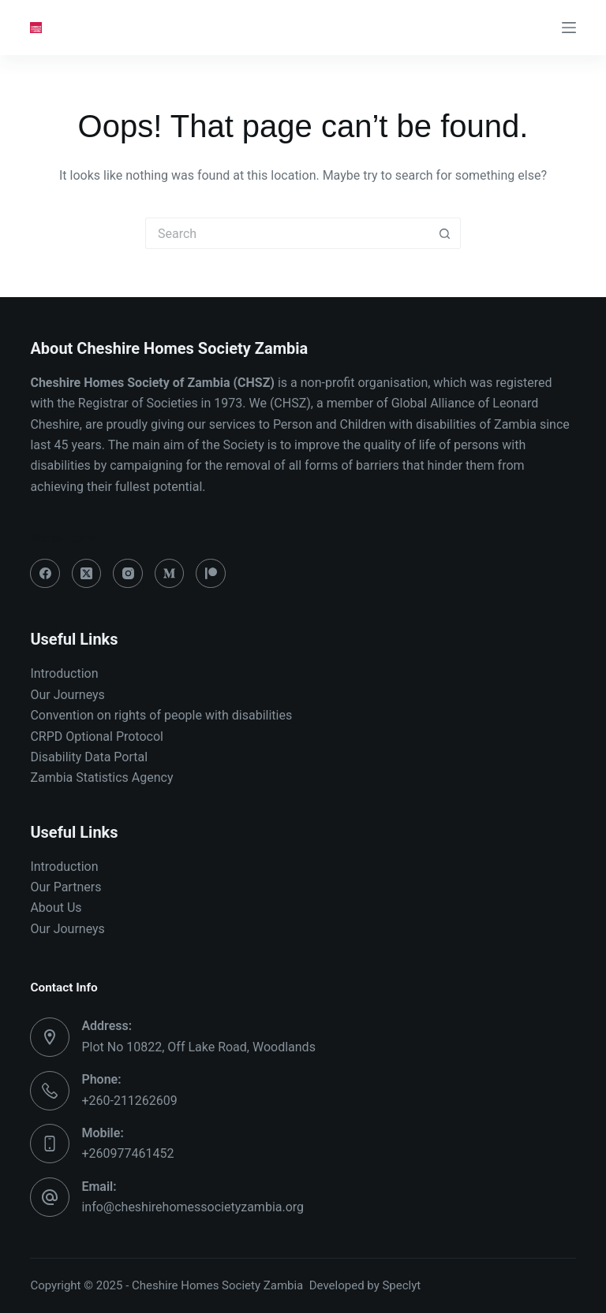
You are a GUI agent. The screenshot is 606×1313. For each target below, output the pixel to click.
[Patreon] (211, 574)
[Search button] (445, 233)
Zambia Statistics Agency (101, 777)
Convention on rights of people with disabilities (162, 715)
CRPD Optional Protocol (96, 736)
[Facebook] (45, 574)
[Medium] (170, 574)
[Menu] (569, 27)
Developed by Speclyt (365, 1285)
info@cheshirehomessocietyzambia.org (192, 1207)
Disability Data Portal (89, 756)
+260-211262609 (129, 1100)
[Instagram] (128, 574)
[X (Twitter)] (87, 574)
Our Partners (65, 887)
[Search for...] (287, 233)
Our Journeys (67, 694)
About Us (55, 907)
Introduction (64, 673)
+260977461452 (127, 1153)
